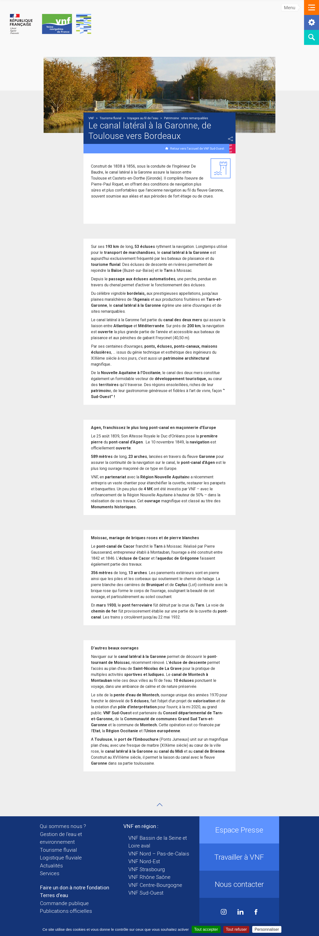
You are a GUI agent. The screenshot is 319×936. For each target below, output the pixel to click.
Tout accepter (206, 929)
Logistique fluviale (61, 858)
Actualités (51, 866)
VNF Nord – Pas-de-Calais (158, 854)
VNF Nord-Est (144, 861)
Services (49, 873)
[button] (311, 7)
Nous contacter (239, 884)
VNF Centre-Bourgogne (155, 885)
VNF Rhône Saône (149, 877)
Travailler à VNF (239, 857)
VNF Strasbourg (146, 869)
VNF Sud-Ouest (145, 893)
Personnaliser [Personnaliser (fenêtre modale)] (267, 929)
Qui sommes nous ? (63, 826)
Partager (231, 139)
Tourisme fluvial (58, 850)
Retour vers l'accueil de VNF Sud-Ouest (197, 148)
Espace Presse (239, 830)
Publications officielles (66, 911)
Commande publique (64, 903)
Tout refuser (236, 929)
